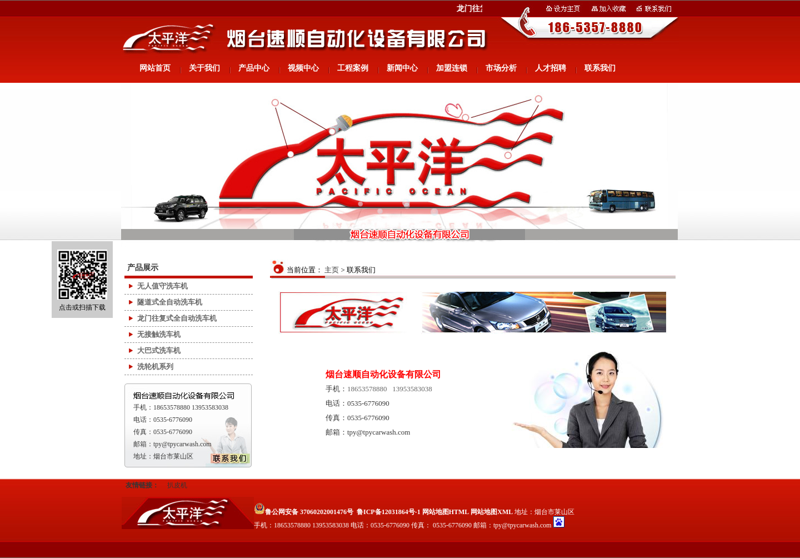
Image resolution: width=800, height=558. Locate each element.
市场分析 (501, 68)
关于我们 (204, 68)
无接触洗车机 (159, 334)
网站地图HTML (445, 512)
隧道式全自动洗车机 (169, 302)
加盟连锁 (451, 68)
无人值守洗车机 (162, 286)
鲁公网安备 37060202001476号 (303, 512)
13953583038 (412, 389)
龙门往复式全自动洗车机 (177, 318)
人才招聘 (550, 68)
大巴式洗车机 (159, 350)
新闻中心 (402, 68)
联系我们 (600, 68)
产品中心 (253, 68)
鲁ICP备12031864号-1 (389, 512)
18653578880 (367, 389)
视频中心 (303, 68)
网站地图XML (492, 512)
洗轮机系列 (155, 366)
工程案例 (352, 68)
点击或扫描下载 (82, 280)
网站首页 (155, 68)
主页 (331, 270)
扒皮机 (177, 485)
